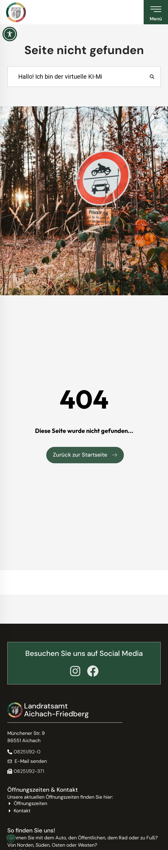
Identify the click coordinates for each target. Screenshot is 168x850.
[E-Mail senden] (84, 761)
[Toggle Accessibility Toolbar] (9, 34)
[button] (25, 771)
